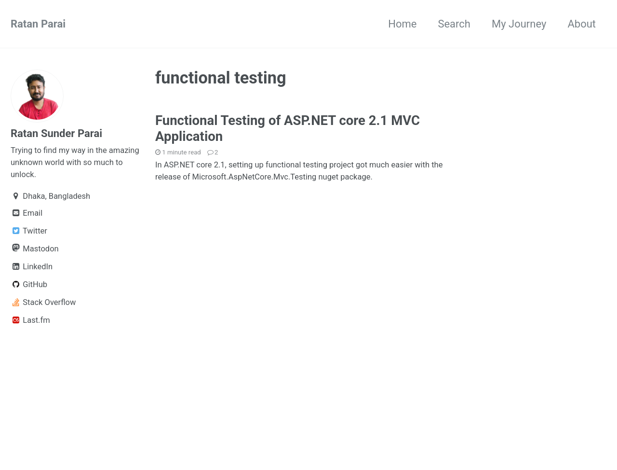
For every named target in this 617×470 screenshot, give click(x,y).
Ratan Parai (38, 24)
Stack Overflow (43, 302)
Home (402, 24)
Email (26, 213)
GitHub (29, 284)
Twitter (29, 230)
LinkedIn (32, 266)
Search (454, 24)
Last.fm (30, 320)
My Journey (519, 24)
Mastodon (35, 248)
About (581, 24)
